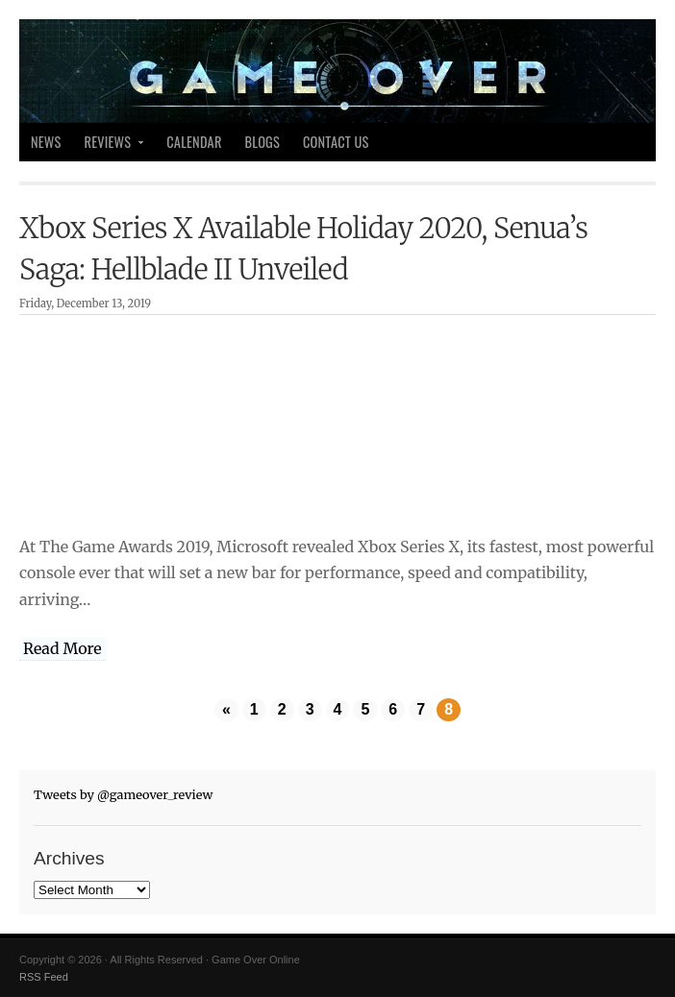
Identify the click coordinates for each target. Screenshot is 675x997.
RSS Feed (43, 977)
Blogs (262, 142)
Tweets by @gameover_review (123, 794)
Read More (62, 648)
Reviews (109, 146)
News (46, 142)
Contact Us (335, 142)
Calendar (193, 142)
